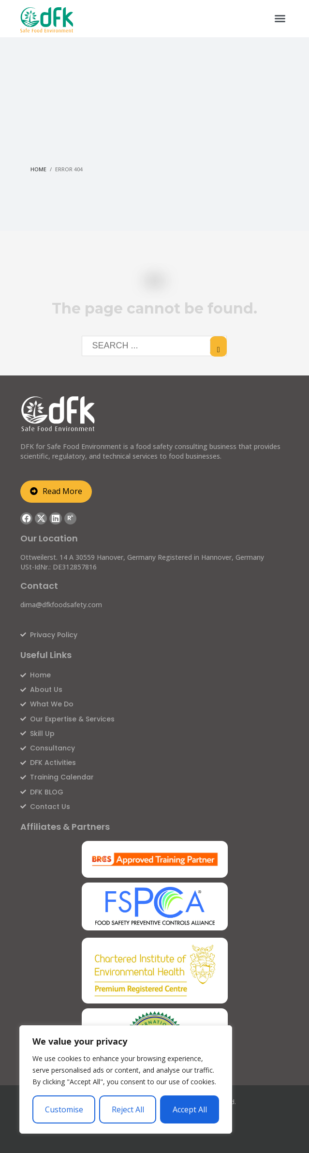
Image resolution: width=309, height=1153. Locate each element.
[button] (280, 18)
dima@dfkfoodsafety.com (61, 604)
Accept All (190, 1109)
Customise (64, 1109)
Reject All (128, 1109)
